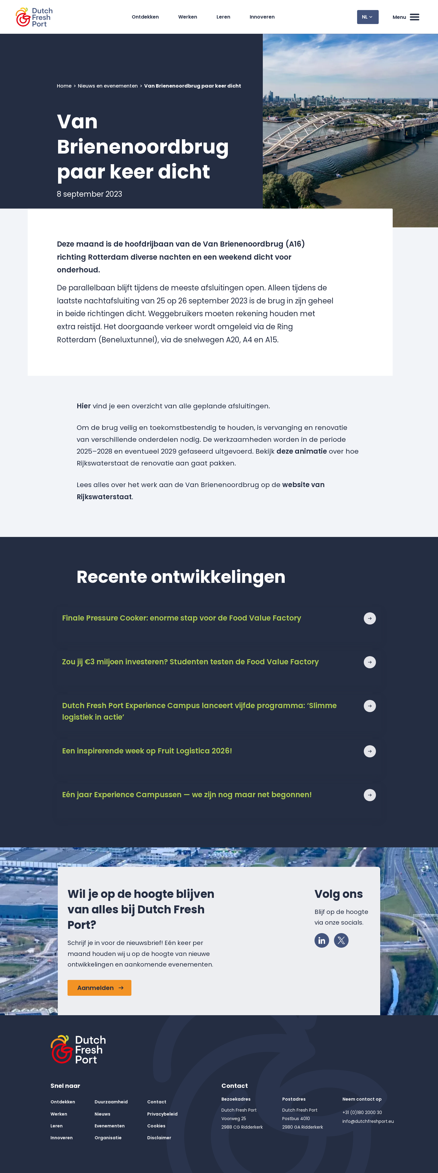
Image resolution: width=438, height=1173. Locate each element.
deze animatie (301, 451)
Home (65, 85)
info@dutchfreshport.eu (368, 1121)
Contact (156, 1102)
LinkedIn (323, 939)
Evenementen (110, 1126)
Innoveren (262, 16)
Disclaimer (159, 1138)
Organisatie (108, 1138)
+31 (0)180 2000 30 (362, 1112)
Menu (407, 17)
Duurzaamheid (111, 1102)
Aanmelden (95, 988)
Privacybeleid (162, 1114)
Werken (187, 16)
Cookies (156, 1126)
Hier (84, 406)
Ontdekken (145, 16)
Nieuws (102, 1114)
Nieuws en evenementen (108, 85)
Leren (223, 16)
